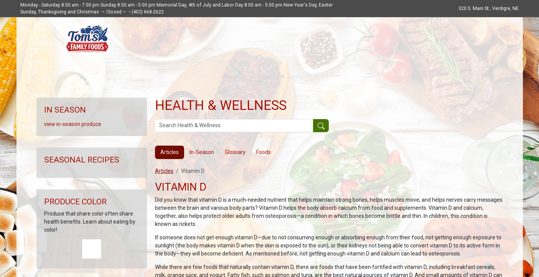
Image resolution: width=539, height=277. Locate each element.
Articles (164, 171)
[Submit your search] (321, 125)
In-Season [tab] (202, 152)
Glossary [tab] (235, 152)
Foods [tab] (263, 152)
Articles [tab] (169, 152)
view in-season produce (72, 124)
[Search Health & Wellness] (234, 125)
